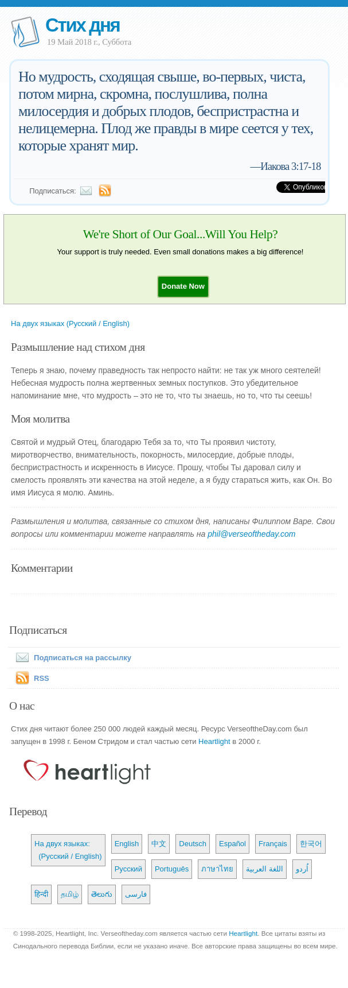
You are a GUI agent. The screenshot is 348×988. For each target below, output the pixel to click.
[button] (183, 286)
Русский (128, 869)
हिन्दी (41, 894)
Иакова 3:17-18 (290, 166)
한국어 (311, 843)
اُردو (302, 869)
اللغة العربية (264, 869)
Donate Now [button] (183, 286)
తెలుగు (101, 894)
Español (232, 843)
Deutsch (192, 843)
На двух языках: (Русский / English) (68, 850)
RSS (41, 678)
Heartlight (214, 741)
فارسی (136, 894)
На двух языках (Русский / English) (70, 323)
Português (172, 869)
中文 (158, 843)
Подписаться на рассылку (71, 657)
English (127, 843)
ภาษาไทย (217, 869)
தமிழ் (70, 894)
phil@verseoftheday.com (251, 533)
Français (273, 843)
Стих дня (82, 25)
